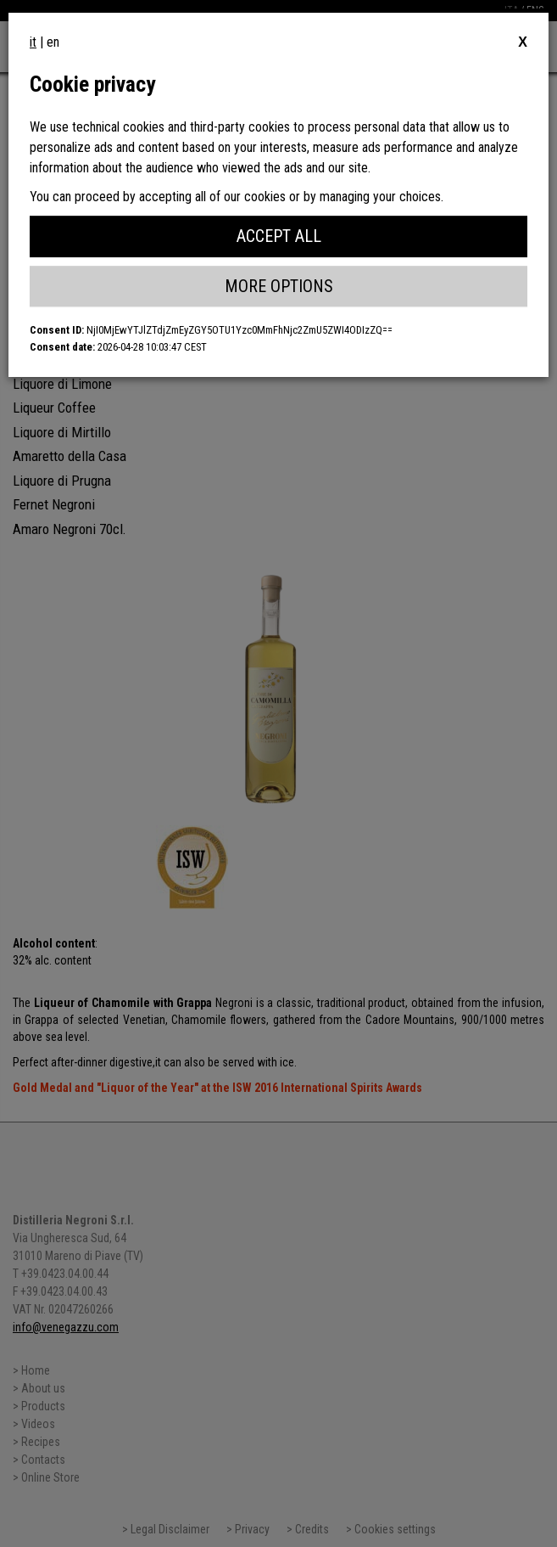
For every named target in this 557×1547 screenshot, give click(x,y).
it (33, 42)
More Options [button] (279, 286)
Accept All (279, 236)
